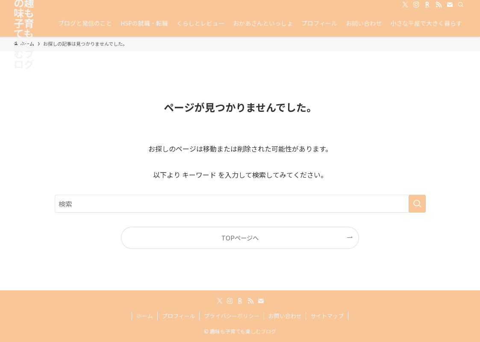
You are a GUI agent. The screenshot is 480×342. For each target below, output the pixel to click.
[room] (427, 4)
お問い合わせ (285, 316)
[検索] (460, 4)
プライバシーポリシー (231, 316)
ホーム (144, 316)
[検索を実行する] (417, 204)
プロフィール (178, 316)
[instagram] (416, 4)
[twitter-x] (405, 4)
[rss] (438, 4)
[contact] (449, 4)
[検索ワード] (240, 204)
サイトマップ (327, 316)
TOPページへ (240, 237)
